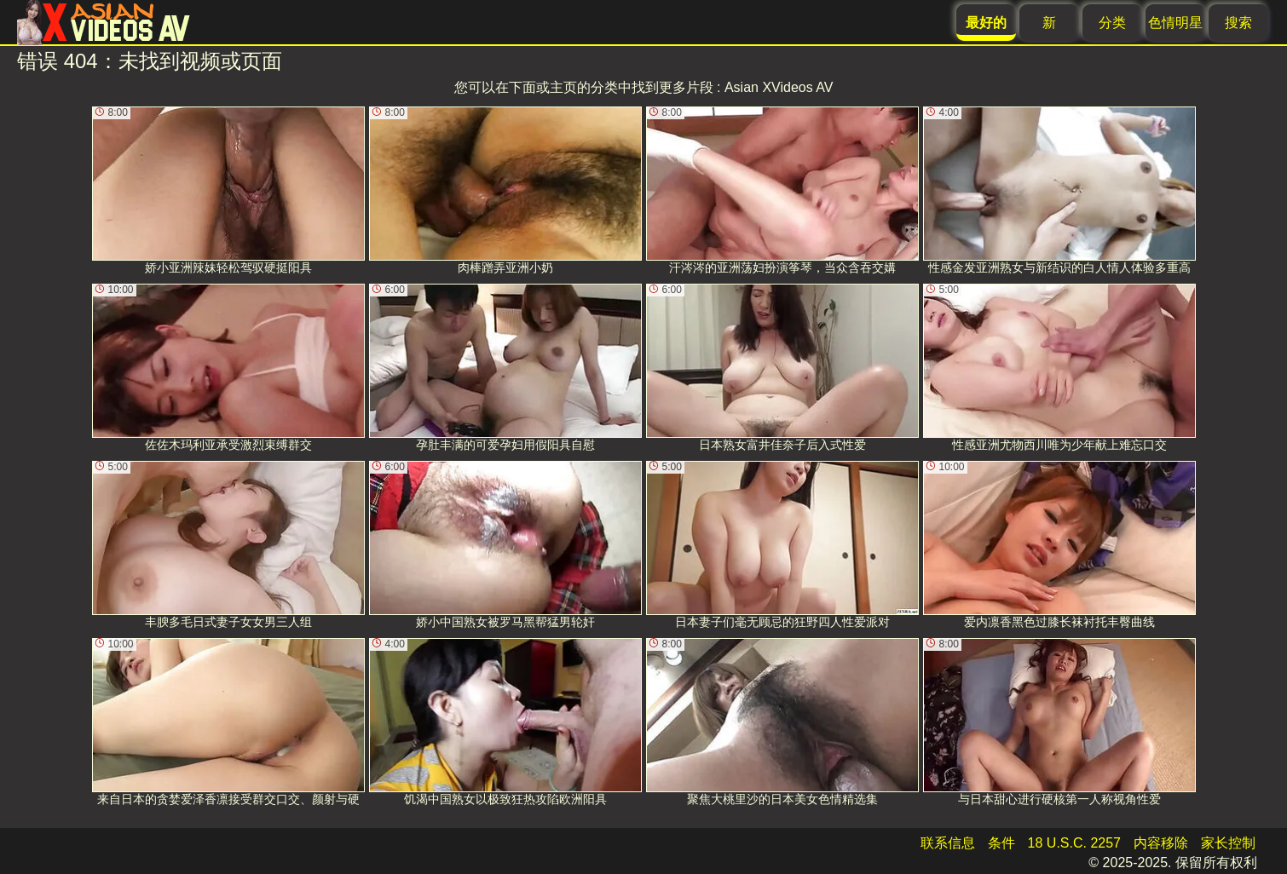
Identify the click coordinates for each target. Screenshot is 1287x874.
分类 (1112, 22)
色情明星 (1175, 22)
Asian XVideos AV (779, 87)
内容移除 (1161, 843)
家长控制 (1228, 843)
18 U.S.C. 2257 (1074, 843)
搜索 (1238, 22)
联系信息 (948, 843)
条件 (1001, 843)
